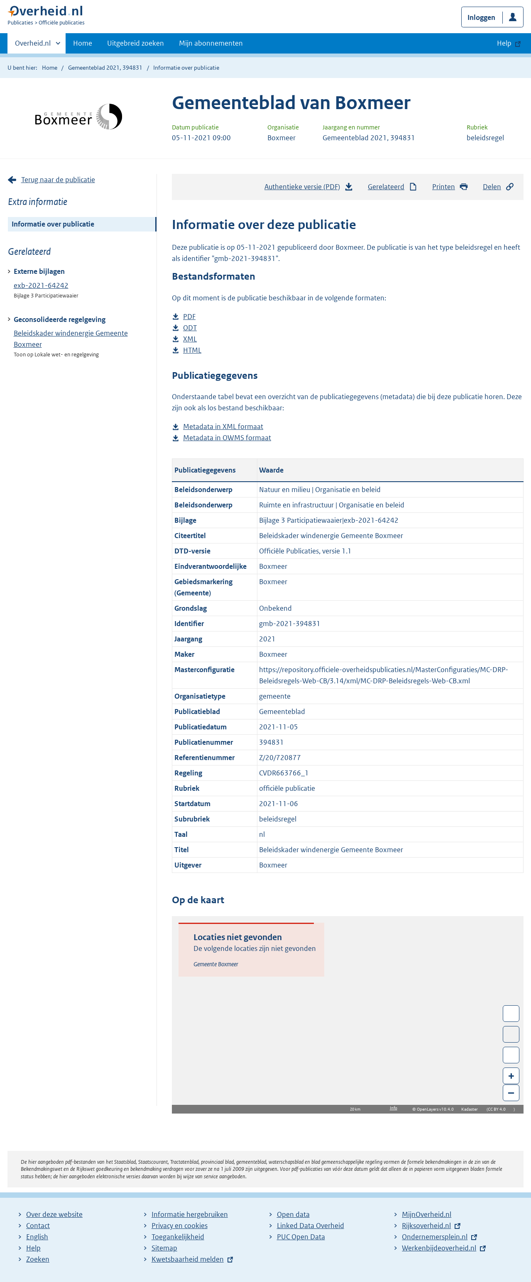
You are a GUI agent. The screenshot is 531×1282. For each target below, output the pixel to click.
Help (33, 1248)
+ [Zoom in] (511, 1075)
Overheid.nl (33, 46)
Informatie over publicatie (53, 224)
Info (393, 1108)
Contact (38, 1225)
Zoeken (37, 1259)
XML (190, 339)
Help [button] (504, 43)
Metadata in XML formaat (223, 426)
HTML (192, 350)
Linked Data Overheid (310, 1225)
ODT (190, 328)
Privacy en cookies (180, 1225)
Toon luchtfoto (511, 1034)
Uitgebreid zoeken (135, 43)
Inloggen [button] (481, 17)
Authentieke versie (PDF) (308, 188)
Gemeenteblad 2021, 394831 (105, 67)
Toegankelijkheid (178, 1236)
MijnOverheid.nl (426, 1214)
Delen (498, 187)
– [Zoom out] (511, 1092)
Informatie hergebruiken (190, 1214)
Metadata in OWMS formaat (227, 438)
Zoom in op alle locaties (511, 1055)
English (37, 1236)
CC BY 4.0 (499, 1109)
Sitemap (164, 1248)
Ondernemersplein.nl (434, 1236)
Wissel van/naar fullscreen (511, 1013)
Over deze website (54, 1214)
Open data (293, 1214)
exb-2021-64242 (41, 285)
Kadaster (471, 1109)
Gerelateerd (393, 187)
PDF (189, 316)
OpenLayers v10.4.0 (437, 1109)
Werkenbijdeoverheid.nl (439, 1248)
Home (82, 43)
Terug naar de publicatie (58, 179)
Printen (450, 187)
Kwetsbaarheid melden (188, 1259)
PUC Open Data (301, 1236)
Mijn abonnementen (211, 43)
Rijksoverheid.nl (426, 1225)
